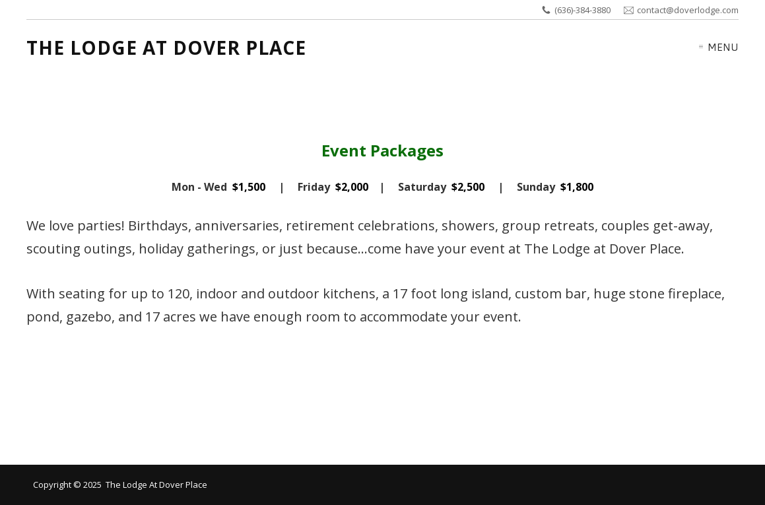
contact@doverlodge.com (681, 10)
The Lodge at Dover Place (166, 47)
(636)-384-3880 (576, 10)
